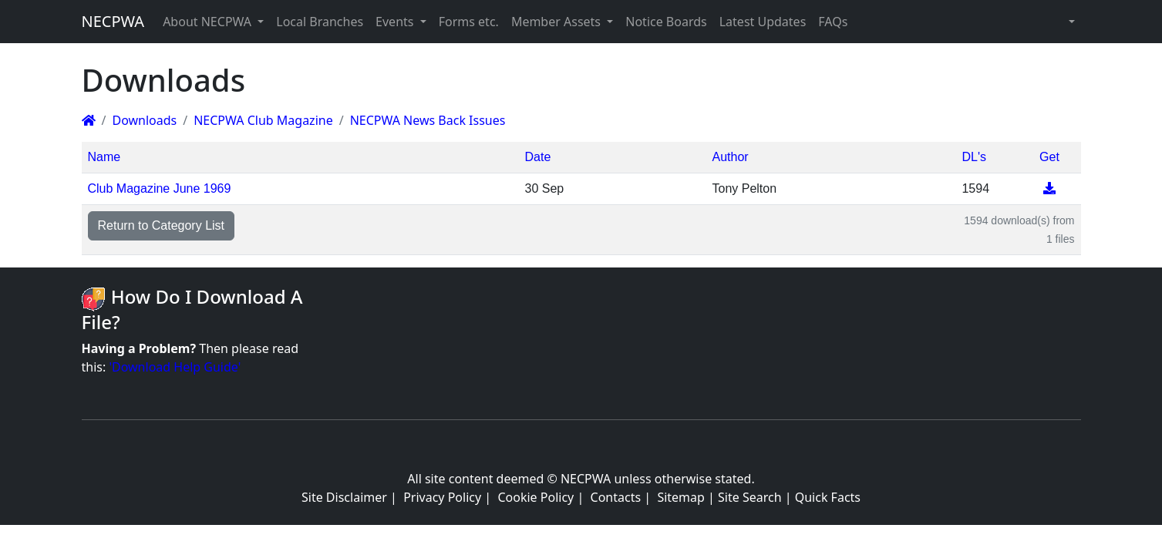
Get (1049, 156)
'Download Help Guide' (175, 366)
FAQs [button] (832, 21)
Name (104, 156)
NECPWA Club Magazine (263, 120)
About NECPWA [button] (208, 21)
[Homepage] (89, 120)
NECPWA (113, 21)
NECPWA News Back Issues (428, 120)
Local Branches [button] (319, 21)
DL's (974, 156)
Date (538, 156)
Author (730, 156)
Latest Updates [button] (763, 21)
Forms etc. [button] (469, 21)
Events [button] (396, 21)
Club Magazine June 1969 (159, 188)
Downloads (144, 120)
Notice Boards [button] (665, 21)
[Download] (1049, 188)
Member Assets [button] (557, 21)
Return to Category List (161, 225)
